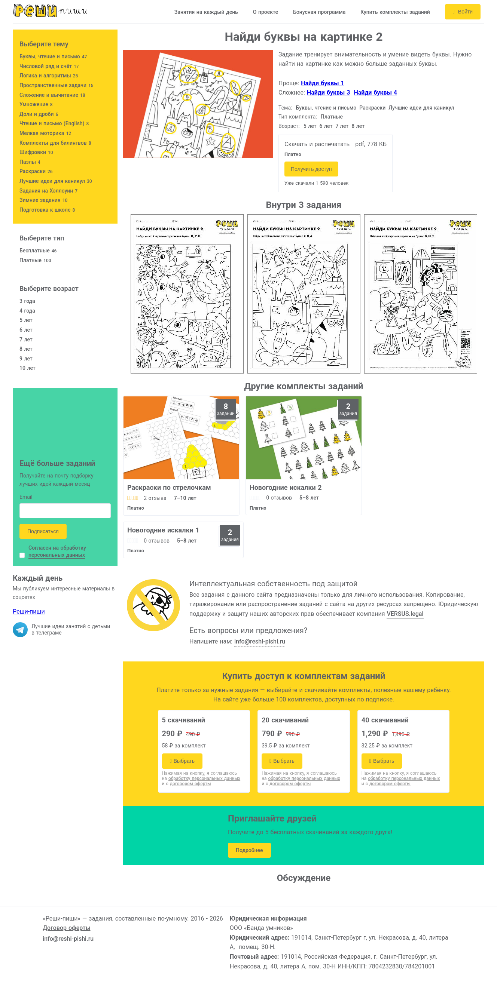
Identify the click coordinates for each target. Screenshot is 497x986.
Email (26, 497)
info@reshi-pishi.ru (259, 641)
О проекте (265, 12)
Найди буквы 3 (328, 92)
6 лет (326, 126)
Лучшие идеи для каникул (421, 108)
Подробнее (249, 850)
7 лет (341, 126)
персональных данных (56, 555)
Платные (332, 117)
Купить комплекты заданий (395, 12)
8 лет (358, 126)
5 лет (310, 126)
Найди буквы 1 (322, 83)
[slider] (132, 498)
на (201, 778)
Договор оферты (66, 927)
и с (186, 783)
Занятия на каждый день (206, 12)
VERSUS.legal (405, 613)
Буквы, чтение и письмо (326, 108)
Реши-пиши (29, 611)
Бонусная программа (319, 12)
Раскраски (372, 108)
